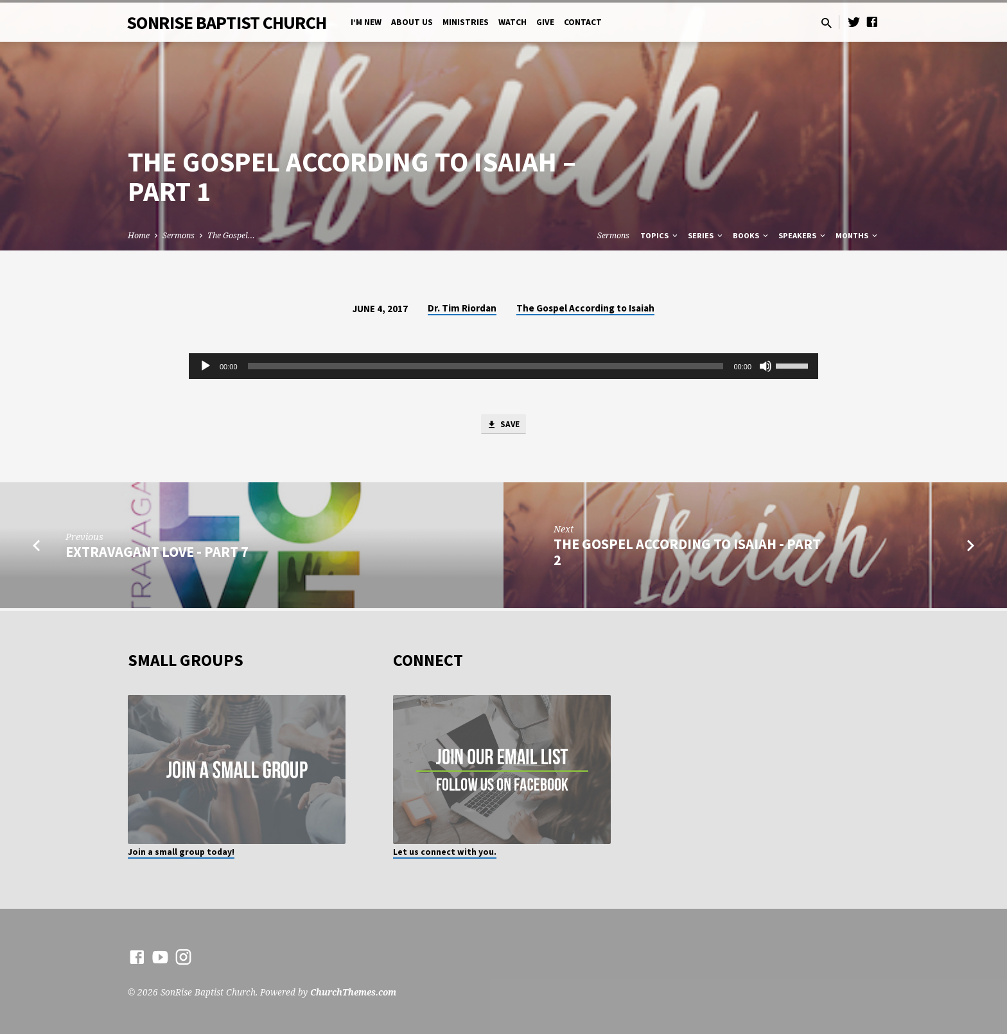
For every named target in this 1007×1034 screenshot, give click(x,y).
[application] (503, 366)
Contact (583, 22)
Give (545, 22)
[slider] (486, 366)
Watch (512, 22)
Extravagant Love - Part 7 (157, 554)
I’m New (366, 22)
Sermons (178, 235)
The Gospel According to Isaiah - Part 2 (687, 555)
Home (139, 235)
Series (706, 235)
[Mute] (765, 366)
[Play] (205, 366)
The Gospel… (231, 235)
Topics (659, 235)
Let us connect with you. (444, 851)
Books (751, 235)
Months (857, 235)
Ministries (465, 22)
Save (503, 426)
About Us (412, 22)
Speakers (802, 235)
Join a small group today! (181, 851)
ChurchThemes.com (353, 992)
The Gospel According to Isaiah (585, 308)
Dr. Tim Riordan (462, 308)
